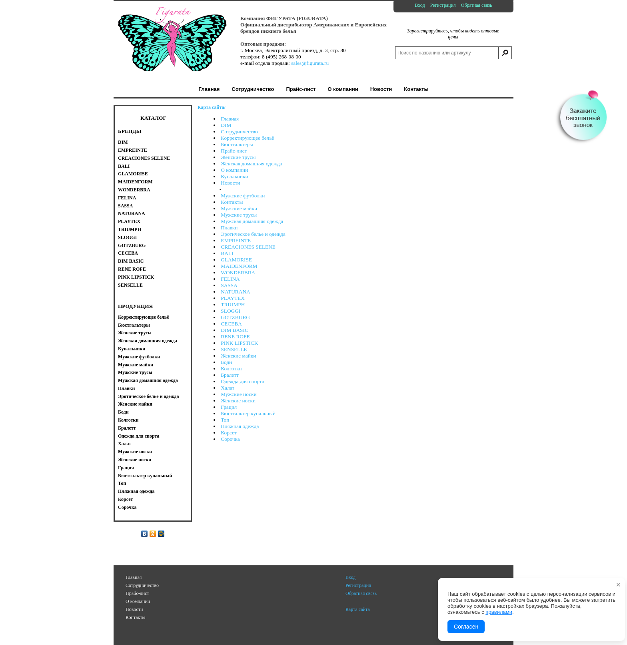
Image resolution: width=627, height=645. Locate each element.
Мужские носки (238, 394)
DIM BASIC (234, 330)
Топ (225, 420)
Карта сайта (357, 609)
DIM (226, 125)
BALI (227, 253)
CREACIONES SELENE (248, 247)
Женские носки (238, 401)
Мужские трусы (239, 215)
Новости (230, 183)
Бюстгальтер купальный (248, 413)
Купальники (234, 176)
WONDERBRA (238, 272)
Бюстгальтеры (237, 144)
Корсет (228, 433)
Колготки (231, 369)
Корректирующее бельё (247, 138)
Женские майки (238, 356)
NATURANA (235, 292)
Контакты (232, 202)
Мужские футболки (243, 196)
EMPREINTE (236, 240)
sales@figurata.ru (310, 63)
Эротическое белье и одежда (253, 234)
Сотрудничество (239, 132)
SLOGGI (230, 311)
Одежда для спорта (242, 381)
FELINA (230, 279)
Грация (229, 407)
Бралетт (230, 375)
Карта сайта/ (212, 107)
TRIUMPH (233, 304)
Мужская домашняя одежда (252, 221)
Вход (420, 5)
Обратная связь (476, 5)
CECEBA (231, 324)
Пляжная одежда (240, 426)
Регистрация (443, 5)
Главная (230, 119)
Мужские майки (239, 208)
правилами (498, 612)
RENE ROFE (235, 337)
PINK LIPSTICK (239, 343)
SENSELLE (234, 349)
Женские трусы (238, 157)
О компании (234, 170)
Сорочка (230, 439)
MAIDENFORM (239, 266)
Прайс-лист (234, 151)
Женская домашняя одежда (251, 164)
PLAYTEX (233, 298)
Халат (227, 388)
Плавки (229, 228)
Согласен (466, 626)
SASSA (229, 285)
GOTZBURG (235, 317)
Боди (226, 362)
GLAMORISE (236, 260)
